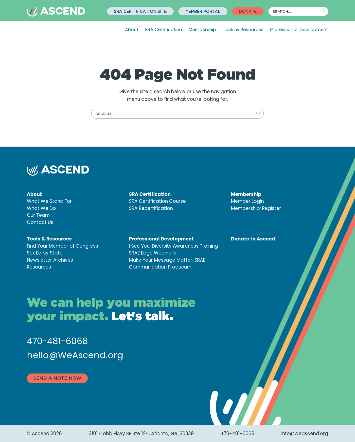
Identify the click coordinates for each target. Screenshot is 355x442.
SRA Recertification (151, 208)
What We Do (41, 208)
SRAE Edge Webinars (152, 253)
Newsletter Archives (50, 260)
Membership (202, 29)
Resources (39, 267)
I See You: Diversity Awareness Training (173, 246)
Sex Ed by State (45, 253)
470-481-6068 (57, 341)
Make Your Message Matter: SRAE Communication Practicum (167, 264)
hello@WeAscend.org (75, 355)
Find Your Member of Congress (62, 246)
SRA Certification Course (157, 201)
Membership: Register (256, 208)
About (131, 29)
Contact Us (40, 222)
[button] (140, 11)
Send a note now (57, 378)
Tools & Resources (243, 29)
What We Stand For (49, 201)
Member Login (247, 201)
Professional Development (299, 29)
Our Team (38, 215)
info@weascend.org (304, 433)
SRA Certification (163, 29)
